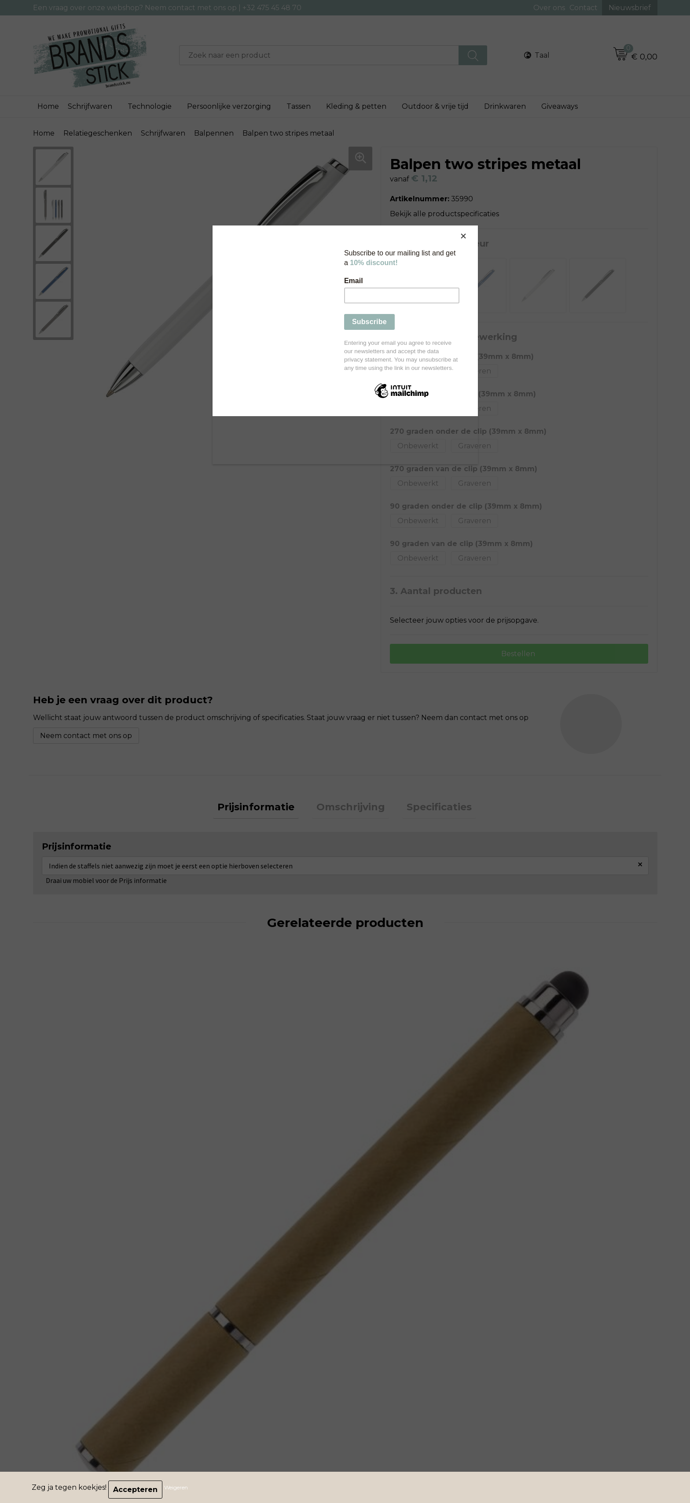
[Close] (475, 227)
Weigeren (180, 1489)
